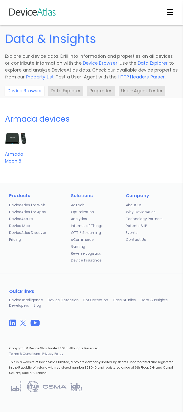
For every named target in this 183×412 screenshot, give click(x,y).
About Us (134, 205)
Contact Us (136, 239)
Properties (101, 91)
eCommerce (82, 239)
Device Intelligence (26, 300)
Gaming (78, 246)
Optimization (82, 211)
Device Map (19, 225)
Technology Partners (144, 218)
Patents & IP (136, 225)
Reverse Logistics (86, 253)
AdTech (78, 205)
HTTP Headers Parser (141, 77)
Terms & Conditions (24, 354)
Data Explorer (153, 63)
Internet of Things (87, 225)
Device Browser (100, 63)
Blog (37, 305)
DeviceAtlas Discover (27, 232)
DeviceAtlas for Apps (27, 211)
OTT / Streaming (86, 232)
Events (131, 232)
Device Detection (63, 300)
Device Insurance (86, 260)
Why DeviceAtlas (141, 211)
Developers (19, 305)
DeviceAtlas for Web (27, 205)
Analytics (79, 218)
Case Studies (124, 300)
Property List (40, 77)
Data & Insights (154, 300)
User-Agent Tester (142, 91)
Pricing (15, 239)
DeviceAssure (21, 218)
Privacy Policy (52, 354)
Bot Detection (95, 300)
